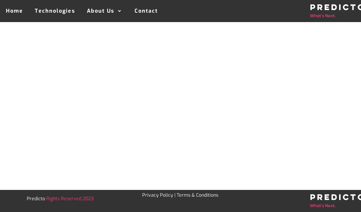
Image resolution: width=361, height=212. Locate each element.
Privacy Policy (157, 195)
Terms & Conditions (197, 195)
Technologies (55, 10)
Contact (146, 10)
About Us (105, 10)
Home (14, 10)
